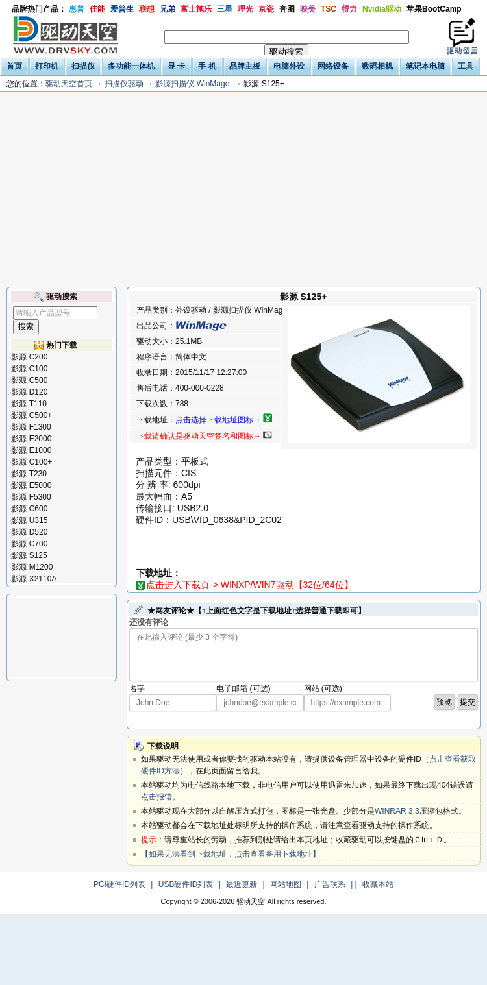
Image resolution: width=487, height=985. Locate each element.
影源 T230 (29, 473)
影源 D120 (29, 391)
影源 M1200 (32, 567)
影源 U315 (29, 520)
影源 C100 (29, 368)
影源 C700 (29, 543)
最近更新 (241, 884)
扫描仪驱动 (124, 83)
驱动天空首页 (68, 83)
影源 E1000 (31, 450)
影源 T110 (29, 403)
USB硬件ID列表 (186, 884)
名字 (137, 688)
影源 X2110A (33, 578)
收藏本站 (377, 884)
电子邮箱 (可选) (243, 688)
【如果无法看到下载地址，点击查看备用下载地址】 (230, 853)
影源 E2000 (31, 438)
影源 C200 (29, 356)
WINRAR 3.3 (397, 811)
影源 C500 (29, 380)
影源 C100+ (31, 462)
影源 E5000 (31, 485)
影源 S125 (29, 555)
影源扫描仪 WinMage (192, 83)
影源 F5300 (31, 497)
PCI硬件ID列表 (119, 884)
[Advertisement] (243, 189)
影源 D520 (29, 532)
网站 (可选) (323, 688)
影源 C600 (29, 508)
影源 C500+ (31, 415)
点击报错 (156, 796)
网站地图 (285, 884)
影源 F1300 (31, 427)
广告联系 (329, 884)
